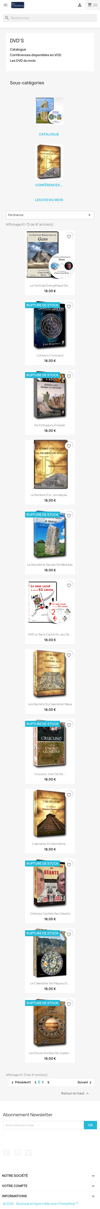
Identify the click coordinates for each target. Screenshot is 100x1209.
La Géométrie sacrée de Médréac (50, 565)
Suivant (85, 1082)
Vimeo (28, 1152)
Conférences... (49, 185)
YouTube (17, 1152)
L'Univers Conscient (50, 355)
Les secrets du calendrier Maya (50, 704)
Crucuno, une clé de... (50, 774)
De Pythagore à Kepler (50, 425)
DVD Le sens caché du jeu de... (50, 634)
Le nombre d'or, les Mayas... (50, 495)
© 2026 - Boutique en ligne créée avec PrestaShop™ (40, 1204)
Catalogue (18, 49)
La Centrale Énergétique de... (50, 285)
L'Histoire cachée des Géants (50, 913)
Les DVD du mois (23, 61)
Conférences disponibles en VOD (35, 55)
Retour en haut (75, 1093)
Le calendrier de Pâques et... (50, 983)
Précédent (20, 1082)
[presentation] (36, 1137)
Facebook (6, 1152)
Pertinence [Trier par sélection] (50, 215)
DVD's (17, 40)
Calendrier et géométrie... (50, 844)
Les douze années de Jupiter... (50, 1053)
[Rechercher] (50, 18)
